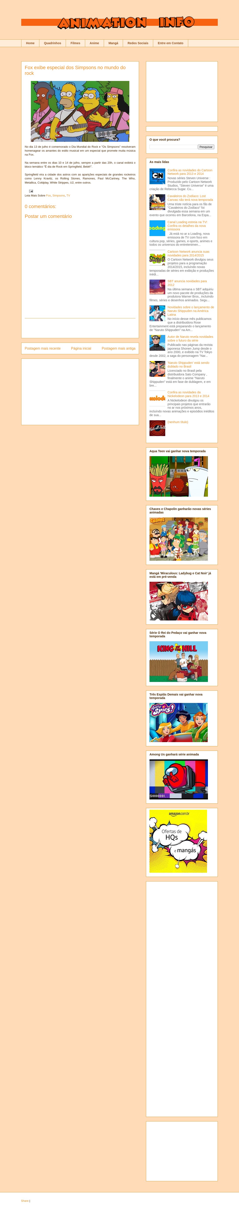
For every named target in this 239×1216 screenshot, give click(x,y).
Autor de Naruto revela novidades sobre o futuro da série (190, 338)
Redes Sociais (138, 43)
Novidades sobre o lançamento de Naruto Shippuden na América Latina (191, 310)
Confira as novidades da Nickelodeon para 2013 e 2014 (188, 394)
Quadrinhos (52, 43)
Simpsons (58, 195)
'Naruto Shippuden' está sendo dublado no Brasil (188, 364)
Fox (48, 195)
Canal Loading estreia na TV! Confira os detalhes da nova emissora (187, 225)
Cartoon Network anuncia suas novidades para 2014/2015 (188, 253)
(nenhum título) (178, 422)
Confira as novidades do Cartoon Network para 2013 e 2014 (190, 172)
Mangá (113, 43)
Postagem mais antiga (118, 348)
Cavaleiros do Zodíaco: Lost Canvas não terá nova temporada (190, 197)
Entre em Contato (170, 43)
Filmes (75, 43)
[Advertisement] (80, 328)
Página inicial (81, 348)
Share (25, 1200)
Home (30, 43)
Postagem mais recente (43, 348)
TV (68, 195)
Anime (94, 43)
